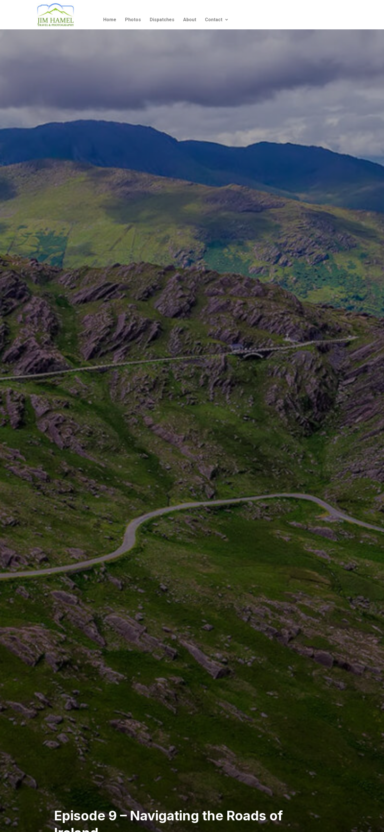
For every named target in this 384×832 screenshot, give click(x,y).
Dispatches (162, 19)
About (189, 19)
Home (109, 19)
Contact (216, 19)
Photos (133, 19)
